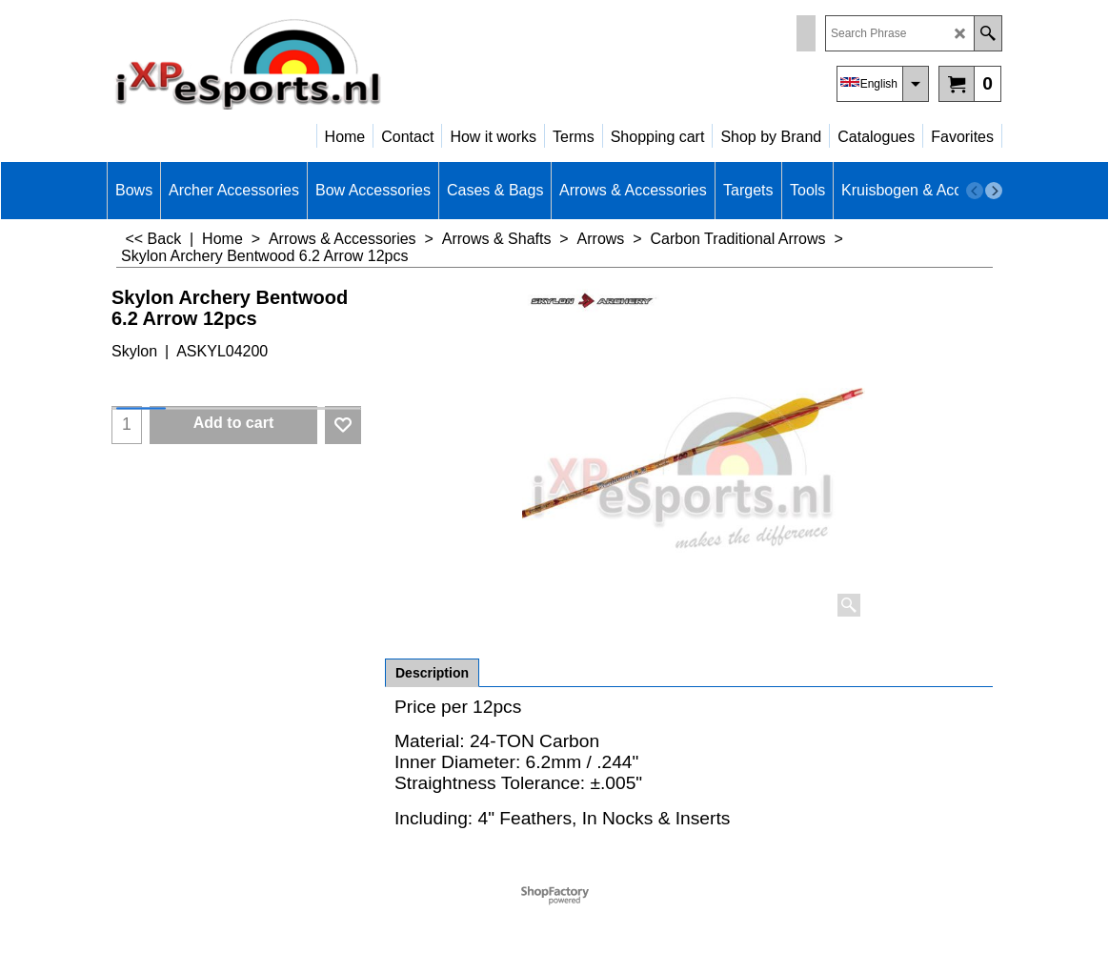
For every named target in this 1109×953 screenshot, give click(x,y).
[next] (993, 190)
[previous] (974, 190)
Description (432, 672)
